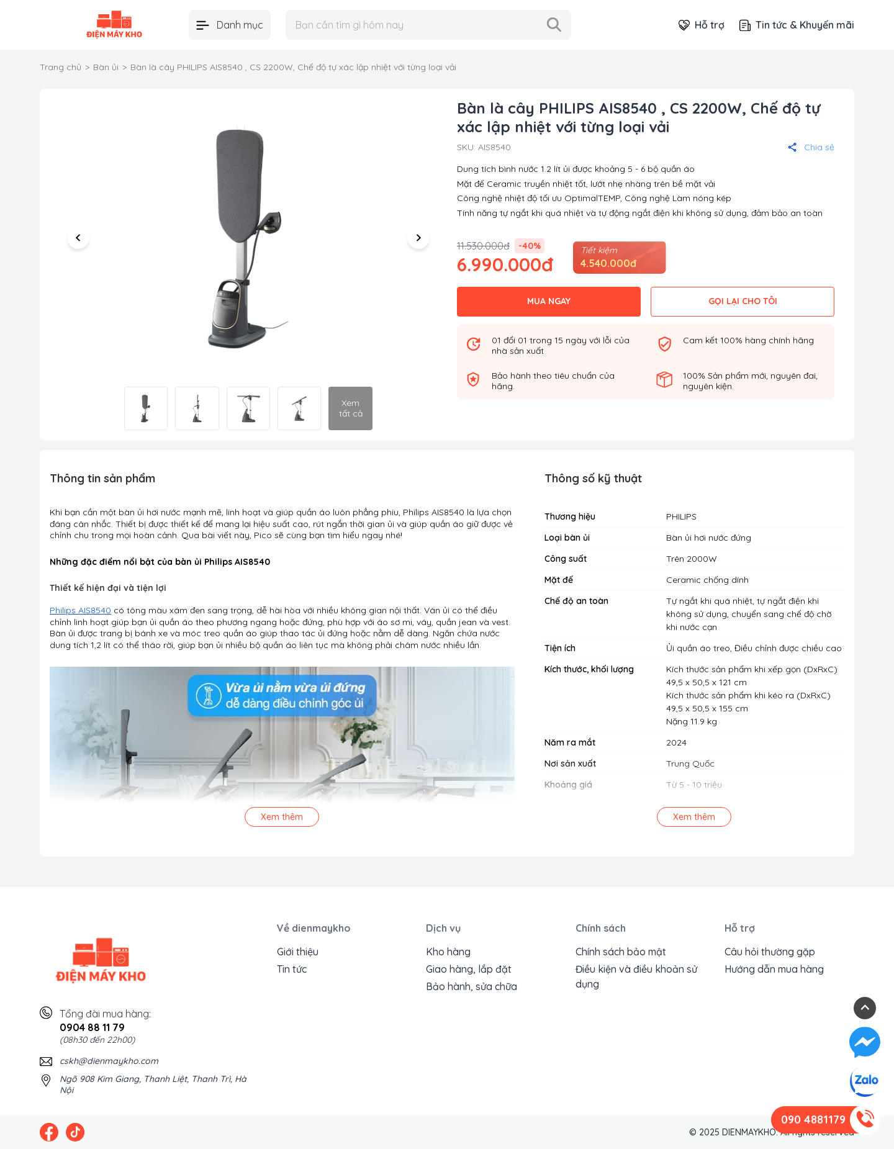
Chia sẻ (811, 147)
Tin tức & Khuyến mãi (796, 25)
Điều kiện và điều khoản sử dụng (636, 976)
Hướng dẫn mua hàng (774, 969)
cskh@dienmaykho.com (109, 1060)
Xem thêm (282, 816)
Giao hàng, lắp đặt (469, 969)
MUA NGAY (549, 301)
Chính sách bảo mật (621, 951)
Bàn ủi (106, 67)
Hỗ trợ (702, 25)
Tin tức (292, 969)
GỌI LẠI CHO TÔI (742, 301)
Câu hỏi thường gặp (770, 951)
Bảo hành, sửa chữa (471, 986)
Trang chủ (60, 67)
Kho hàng (448, 951)
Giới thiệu (297, 951)
